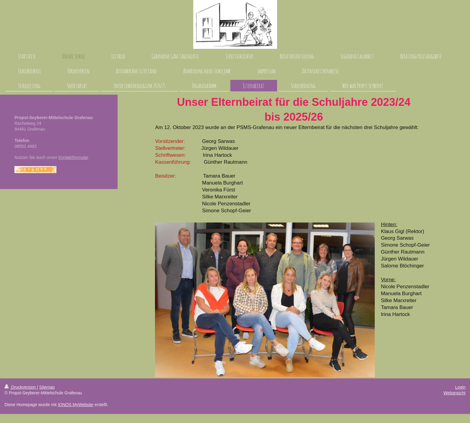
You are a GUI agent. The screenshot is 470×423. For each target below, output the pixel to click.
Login (460, 387)
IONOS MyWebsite (75, 404)
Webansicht (454, 392)
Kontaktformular (73, 157)
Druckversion (21, 387)
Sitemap (47, 387)
